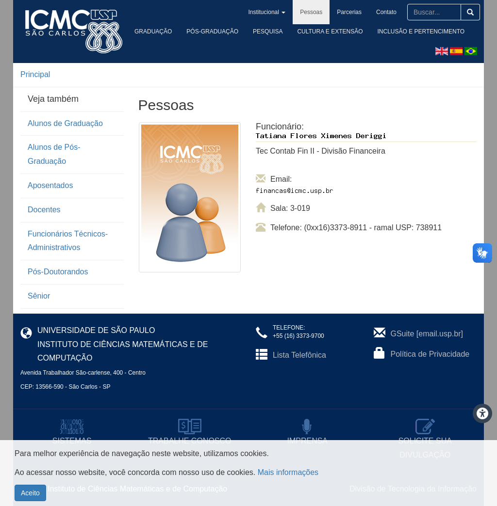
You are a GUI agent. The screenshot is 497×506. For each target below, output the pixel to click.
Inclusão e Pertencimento (421, 31)
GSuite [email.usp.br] (427, 334)
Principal (35, 74)
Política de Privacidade (430, 354)
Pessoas (311, 12)
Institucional (267, 12)
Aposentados (50, 185)
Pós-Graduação (212, 31)
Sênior (39, 296)
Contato (386, 12)
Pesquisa (267, 31)
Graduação (153, 31)
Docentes (44, 210)
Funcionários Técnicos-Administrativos (68, 241)
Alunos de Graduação (65, 123)
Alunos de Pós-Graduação (54, 154)
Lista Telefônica (299, 355)
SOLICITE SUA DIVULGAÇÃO (425, 440)
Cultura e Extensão (330, 31)
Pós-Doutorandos (58, 272)
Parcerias (349, 12)
